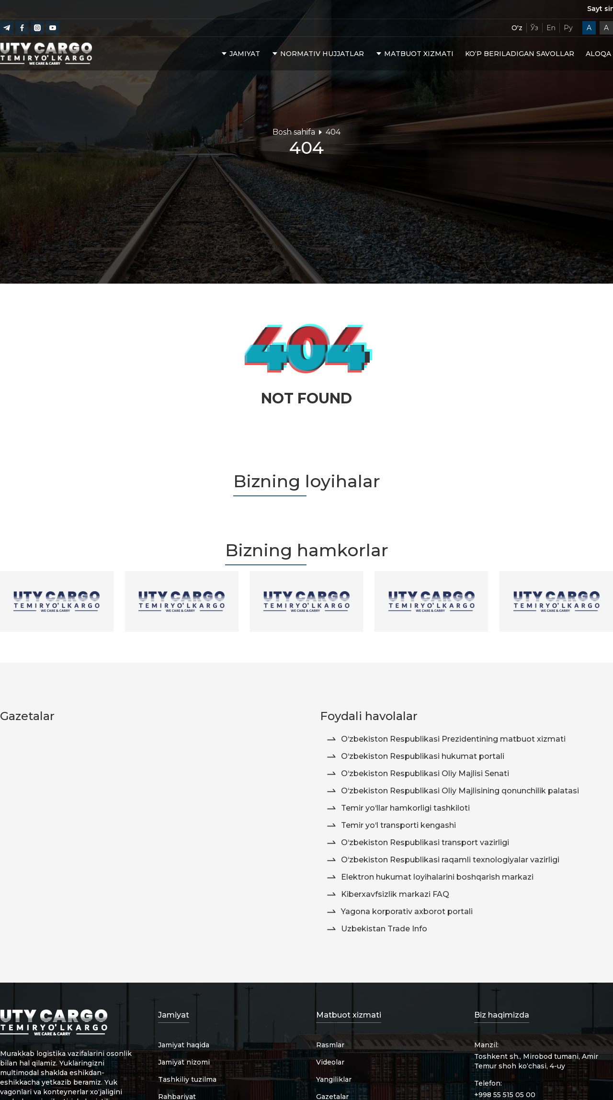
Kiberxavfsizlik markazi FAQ (387, 894)
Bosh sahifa (293, 132)
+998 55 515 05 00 (504, 1094)
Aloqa (598, 54)
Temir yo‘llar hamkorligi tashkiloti (398, 808)
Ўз (534, 27)
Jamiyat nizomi (184, 1062)
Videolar (330, 1062)
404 (333, 132)
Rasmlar (330, 1045)
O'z (516, 27)
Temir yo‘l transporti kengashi (391, 825)
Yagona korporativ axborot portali (399, 911)
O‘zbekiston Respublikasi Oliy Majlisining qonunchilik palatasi (452, 791)
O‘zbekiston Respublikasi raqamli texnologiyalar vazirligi (442, 860)
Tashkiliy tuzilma (187, 1079)
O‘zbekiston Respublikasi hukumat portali (415, 756)
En (551, 27)
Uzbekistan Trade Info (376, 929)
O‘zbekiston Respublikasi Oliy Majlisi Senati (417, 773)
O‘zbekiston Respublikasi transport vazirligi (417, 842)
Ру (568, 27)
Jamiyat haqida (183, 1045)
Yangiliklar (334, 1079)
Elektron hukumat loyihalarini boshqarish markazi (430, 877)
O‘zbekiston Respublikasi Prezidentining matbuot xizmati (446, 739)
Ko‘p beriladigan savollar (519, 54)
